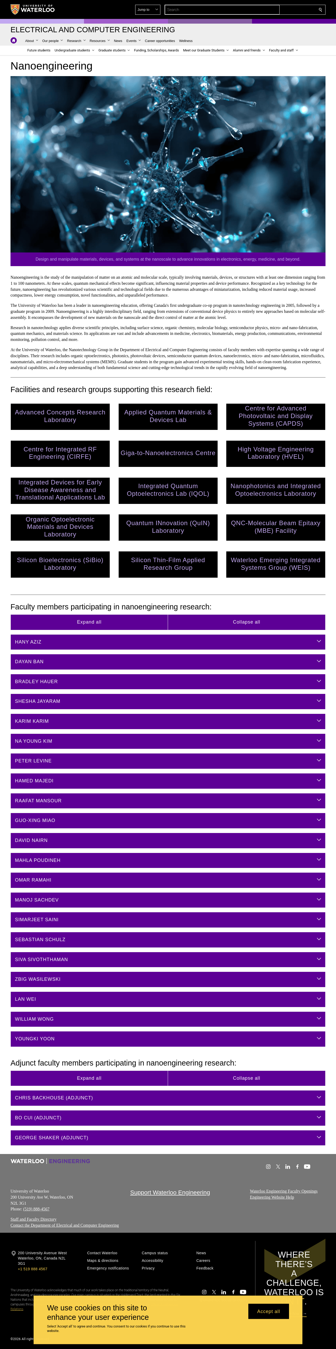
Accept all (268, 1311)
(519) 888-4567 (36, 1209)
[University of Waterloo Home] (32, 9)
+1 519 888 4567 (32, 1269)
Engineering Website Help (272, 1197)
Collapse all (246, 622)
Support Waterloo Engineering (170, 1192)
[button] (282, 9)
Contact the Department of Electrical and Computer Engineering (64, 1225)
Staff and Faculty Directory (33, 1219)
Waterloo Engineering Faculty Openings (284, 1191)
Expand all (89, 622)
